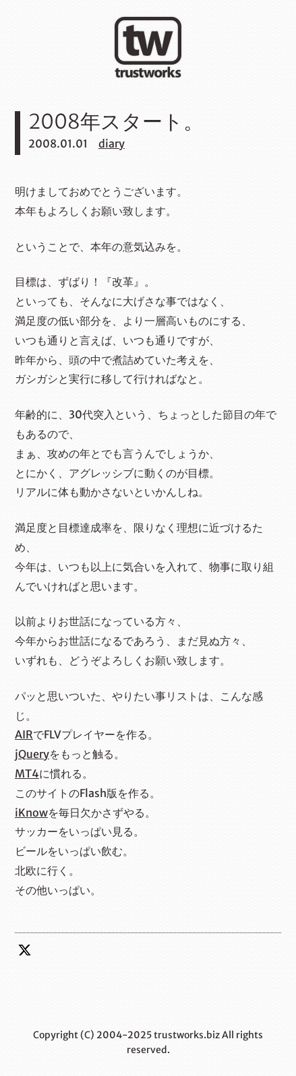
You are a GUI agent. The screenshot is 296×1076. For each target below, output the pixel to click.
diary (111, 143)
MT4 (27, 773)
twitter (25, 950)
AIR (24, 734)
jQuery (32, 754)
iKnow (31, 812)
